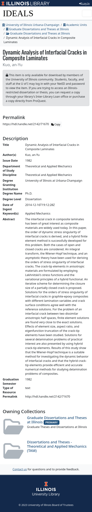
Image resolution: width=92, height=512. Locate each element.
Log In (84, 3)
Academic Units (75, 25)
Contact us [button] (20, 469)
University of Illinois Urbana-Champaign (30, 25)
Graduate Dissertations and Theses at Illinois (37, 29)
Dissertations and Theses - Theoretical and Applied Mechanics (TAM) (56, 446)
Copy (55, 124)
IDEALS (18, 13)
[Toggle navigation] (87, 13)
